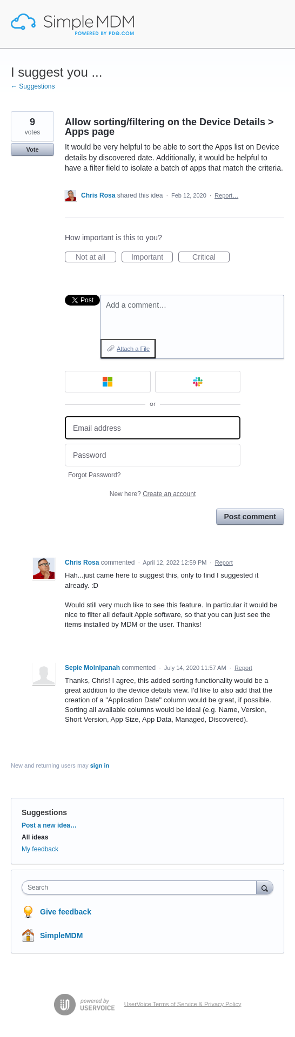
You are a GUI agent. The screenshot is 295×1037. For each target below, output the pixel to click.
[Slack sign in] (198, 381)
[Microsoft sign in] (108, 381)
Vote (32, 149)
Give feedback (65, 911)
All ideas (35, 837)
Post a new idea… (49, 825)
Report (224, 562)
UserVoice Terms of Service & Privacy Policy (183, 1003)
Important (152, 257)
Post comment (250, 516)
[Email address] (152, 427)
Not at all (96, 257)
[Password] (152, 455)
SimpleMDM (61, 935)
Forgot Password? (94, 475)
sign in (99, 765)
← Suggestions (33, 86)
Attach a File (133, 348)
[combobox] (141, 887)
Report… (226, 195)
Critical (211, 257)
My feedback (40, 849)
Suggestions (44, 812)
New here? (153, 494)
